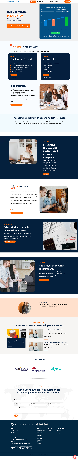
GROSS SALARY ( (59, 11)
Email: (52, 404)
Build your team (55, 34)
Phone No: (22, 408)
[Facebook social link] (37, 429)
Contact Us (67, 2)
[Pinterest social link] (47, 429)
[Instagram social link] (42, 429)
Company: (39, 408)
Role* (42, 11)
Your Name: (26, 404)
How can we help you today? (39, 413)
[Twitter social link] (40, 429)
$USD (64, 11)
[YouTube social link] (45, 429)
